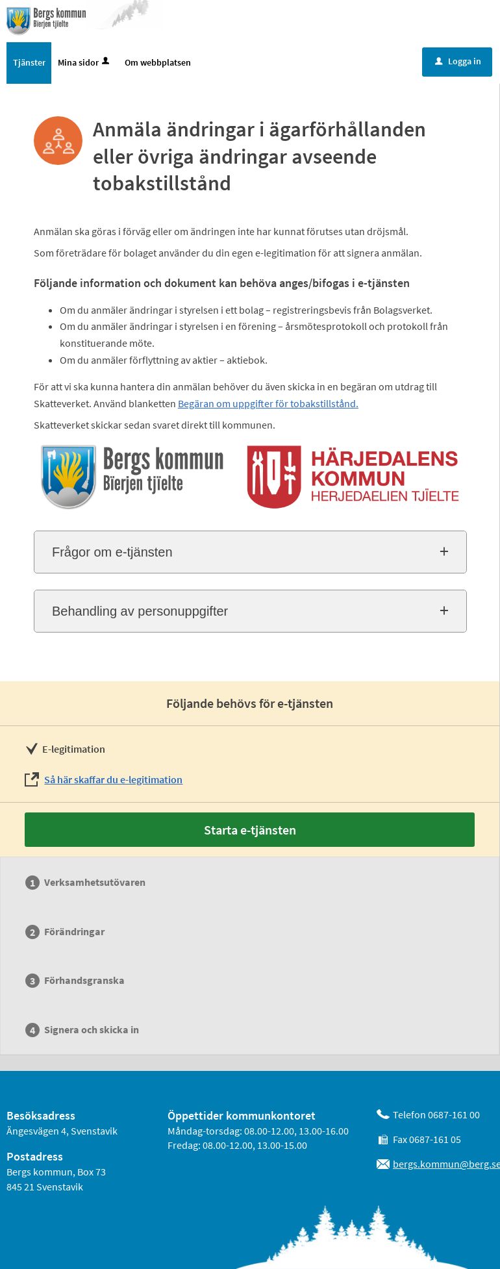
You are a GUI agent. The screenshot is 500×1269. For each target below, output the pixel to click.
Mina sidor (85, 62)
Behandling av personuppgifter (140, 611)
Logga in (458, 61)
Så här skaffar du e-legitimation (113, 779)
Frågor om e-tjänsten (112, 552)
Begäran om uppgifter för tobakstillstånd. (268, 403)
